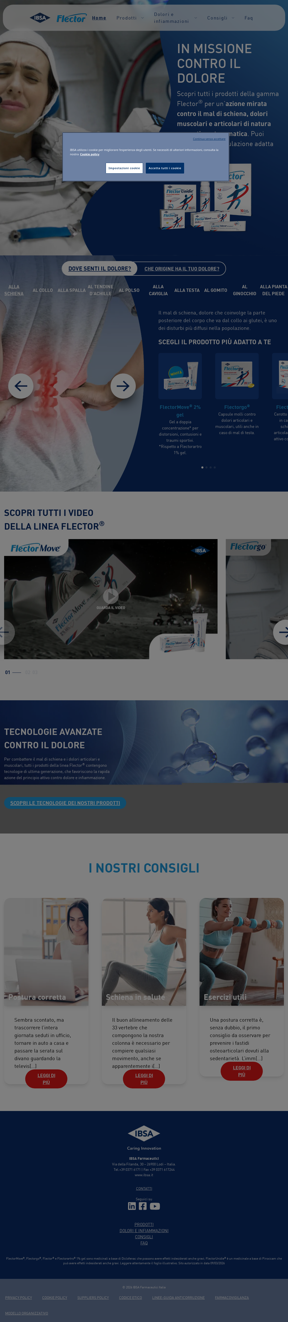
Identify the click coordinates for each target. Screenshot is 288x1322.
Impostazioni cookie (124, 168)
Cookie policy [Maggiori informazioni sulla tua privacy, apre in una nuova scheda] (89, 154)
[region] (145, 156)
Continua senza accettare (209, 139)
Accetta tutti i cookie (165, 168)
